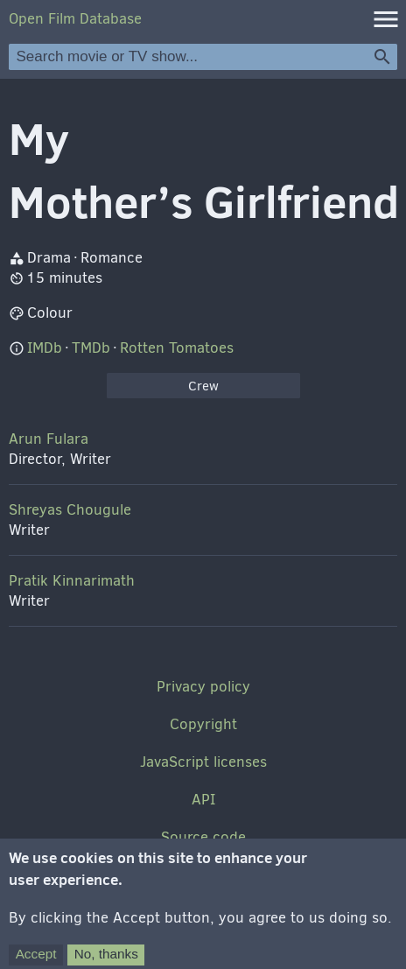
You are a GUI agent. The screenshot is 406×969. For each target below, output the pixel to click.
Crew (203, 386)
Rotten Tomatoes (177, 348)
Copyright (203, 724)
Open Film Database (75, 19)
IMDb (44, 348)
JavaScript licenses (203, 762)
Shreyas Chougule (70, 510)
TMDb (91, 348)
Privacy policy (203, 687)
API (203, 800)
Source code (203, 837)
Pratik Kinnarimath (72, 581)
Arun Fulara (48, 439)
